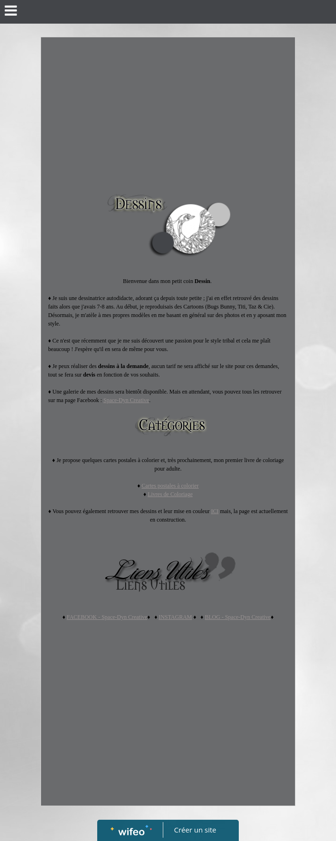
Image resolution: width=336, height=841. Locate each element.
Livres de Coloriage (170, 494)
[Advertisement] (168, 108)
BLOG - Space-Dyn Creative (238, 617)
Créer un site (195, 829)
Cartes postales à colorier (170, 485)
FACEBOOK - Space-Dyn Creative (107, 617)
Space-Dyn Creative (126, 400)
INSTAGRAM (175, 617)
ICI (214, 511)
